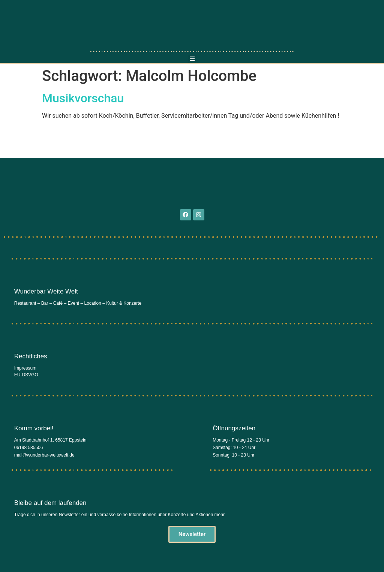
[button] (192, 59)
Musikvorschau (83, 98)
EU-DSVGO (26, 374)
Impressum (25, 368)
